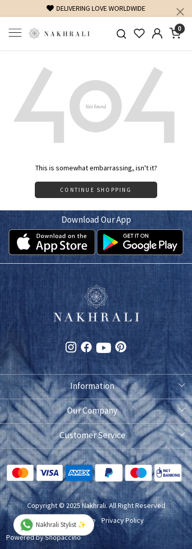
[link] (122, 34)
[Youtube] (103, 350)
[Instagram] (71, 348)
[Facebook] (86, 348)
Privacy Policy (122, 520)
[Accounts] (157, 33)
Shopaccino (63, 537)
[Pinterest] (121, 348)
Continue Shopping (96, 189)
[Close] (180, 12)
